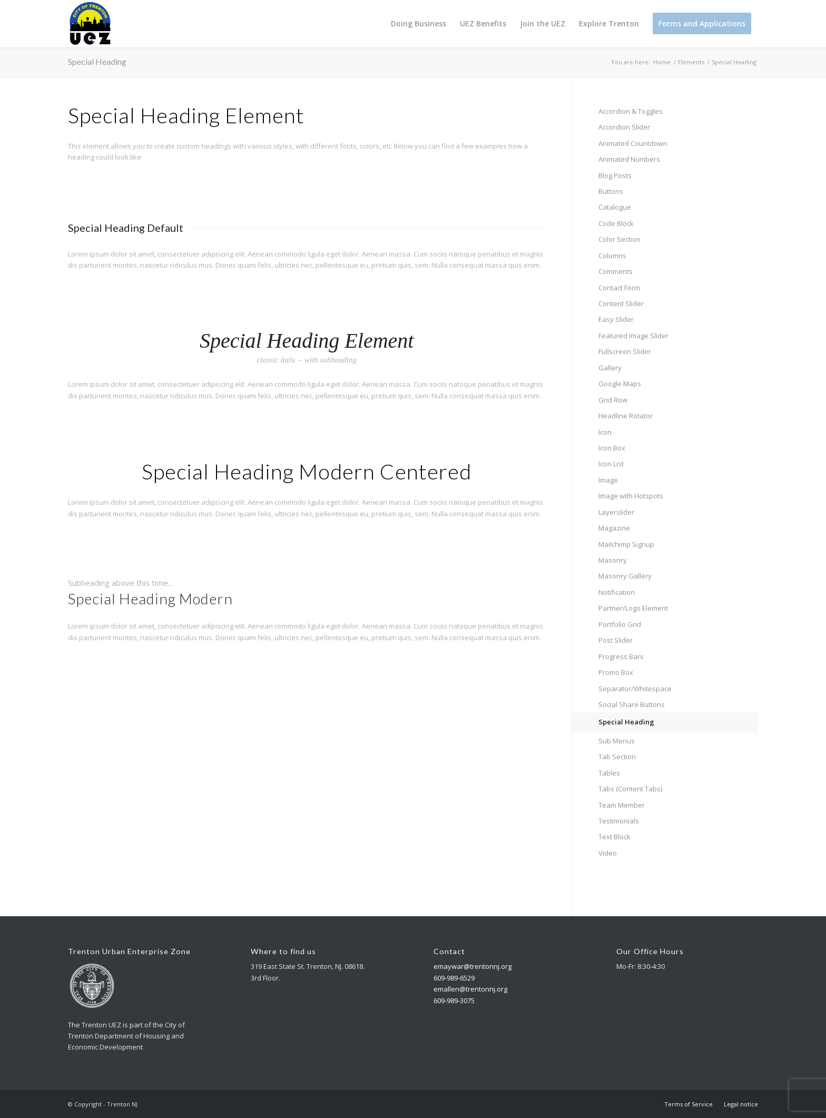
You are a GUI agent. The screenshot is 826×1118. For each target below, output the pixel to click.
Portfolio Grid (619, 624)
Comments (615, 271)
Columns (612, 255)
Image (608, 480)
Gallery (610, 367)
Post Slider (615, 640)
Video (607, 853)
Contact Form (619, 287)
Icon (605, 432)
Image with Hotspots (630, 496)
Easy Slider (616, 319)
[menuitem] (418, 23)
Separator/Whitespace (635, 688)
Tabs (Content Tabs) (630, 788)
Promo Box (615, 672)
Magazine (614, 528)
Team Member (621, 805)
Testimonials (618, 821)
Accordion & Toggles (630, 111)
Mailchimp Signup (626, 544)
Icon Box (611, 448)
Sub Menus (616, 741)
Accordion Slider (624, 127)
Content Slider (621, 303)
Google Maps (619, 383)
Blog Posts (615, 175)
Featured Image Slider (633, 335)
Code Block (616, 223)
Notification (616, 592)
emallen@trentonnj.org (470, 989)
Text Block (614, 836)
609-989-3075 (454, 1000)
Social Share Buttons (631, 704)
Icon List (611, 463)
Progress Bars (621, 656)
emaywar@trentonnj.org (473, 966)
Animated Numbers (629, 159)
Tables (609, 773)
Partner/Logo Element (633, 608)
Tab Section (617, 756)
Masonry (612, 560)
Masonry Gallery (625, 576)
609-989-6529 (454, 978)
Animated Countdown (632, 143)
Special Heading (97, 61)
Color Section (619, 239)
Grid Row (612, 400)
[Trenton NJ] (90, 23)
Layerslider (616, 512)
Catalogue (614, 207)
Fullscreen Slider (624, 351)
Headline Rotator (625, 415)
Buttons (610, 191)
